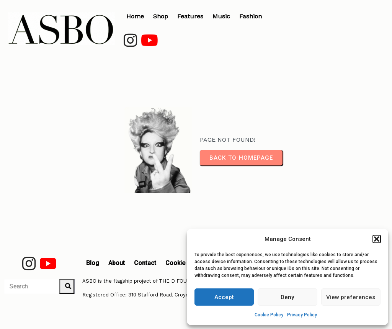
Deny (287, 297)
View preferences (350, 297)
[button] (377, 239)
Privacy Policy (302, 315)
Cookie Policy (269, 315)
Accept (224, 297)
